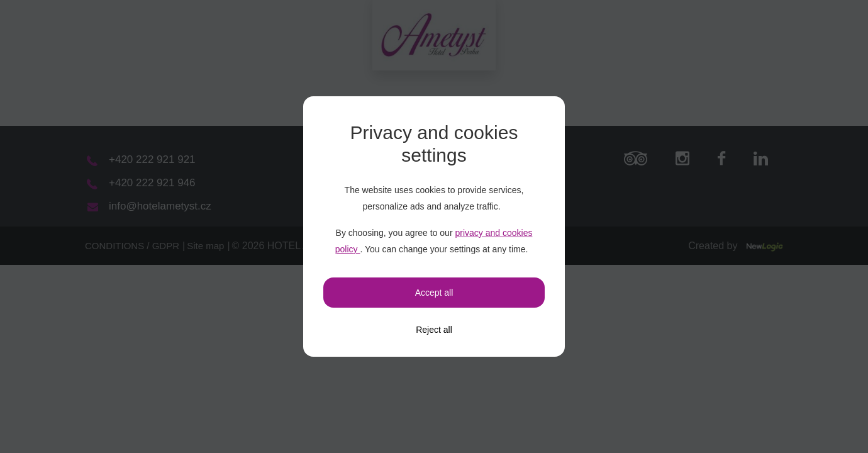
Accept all (434, 293)
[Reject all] (434, 329)
